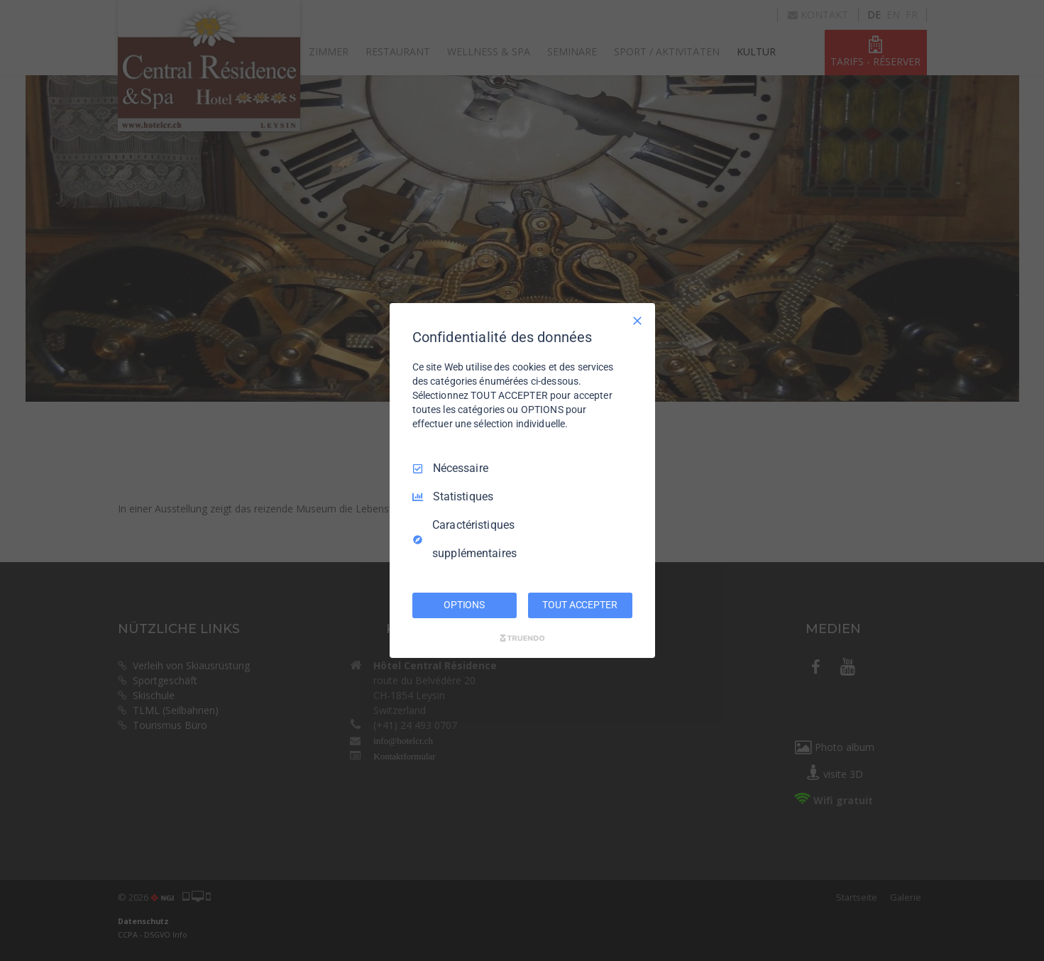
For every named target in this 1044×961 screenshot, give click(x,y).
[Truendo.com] (522, 638)
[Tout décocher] (637, 321)
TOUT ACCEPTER (579, 604)
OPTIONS (464, 604)
